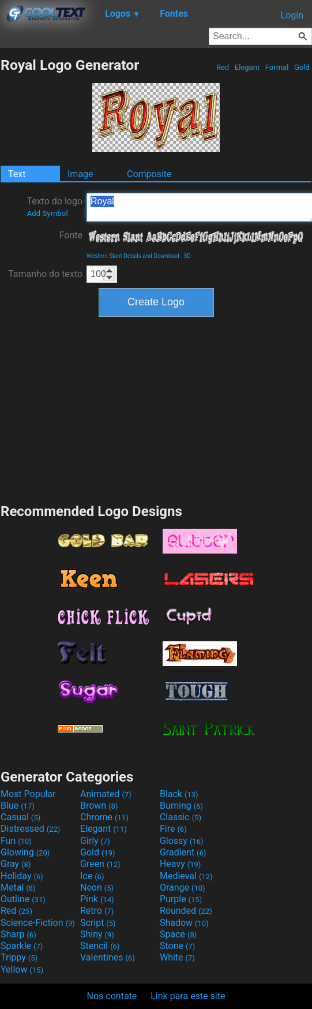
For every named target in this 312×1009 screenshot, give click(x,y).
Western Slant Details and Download (133, 256)
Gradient (183, 852)
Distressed (30, 828)
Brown (99, 805)
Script (98, 922)
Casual (20, 817)
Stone (177, 945)
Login (292, 15)
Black (179, 793)
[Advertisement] (156, 408)
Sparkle (22, 945)
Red (223, 67)
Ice (92, 875)
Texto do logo (54, 207)
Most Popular (28, 793)
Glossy (182, 840)
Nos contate (112, 996)
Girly (95, 840)
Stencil (99, 945)
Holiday (22, 875)
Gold (301, 67)
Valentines (107, 957)
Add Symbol (47, 213)
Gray (16, 863)
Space (178, 934)
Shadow (184, 922)
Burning (181, 805)
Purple (181, 899)
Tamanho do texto (45, 273)
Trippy (19, 957)
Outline (23, 899)
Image (80, 174)
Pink (97, 899)
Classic (180, 817)
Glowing (25, 852)
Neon (97, 887)
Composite (149, 174)
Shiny (97, 934)
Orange (182, 887)
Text (16, 174)
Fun (16, 840)
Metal (18, 887)
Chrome (104, 817)
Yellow (22, 969)
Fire (173, 828)
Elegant (247, 67)
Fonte (70, 235)
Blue (18, 805)
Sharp (18, 934)
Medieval (186, 875)
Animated (105, 793)
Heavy (180, 863)
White (177, 957)
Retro (97, 910)
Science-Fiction (38, 922)
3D (187, 256)
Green (100, 863)
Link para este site (188, 996)
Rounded (186, 910)
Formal (277, 67)
